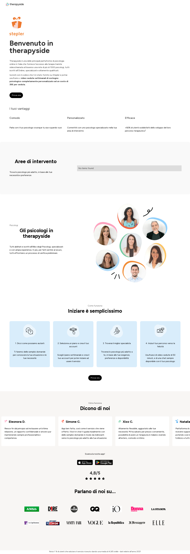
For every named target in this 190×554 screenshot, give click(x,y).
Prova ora (16, 95)
